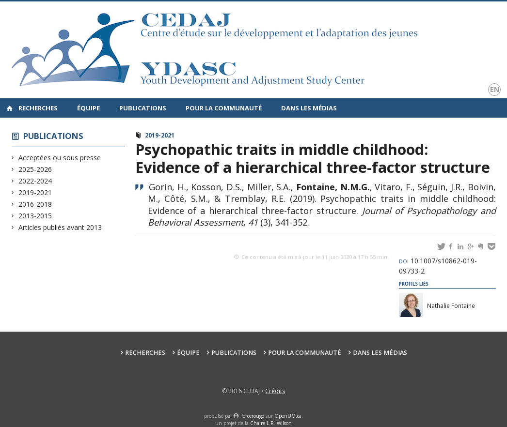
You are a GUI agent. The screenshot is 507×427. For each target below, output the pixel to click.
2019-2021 (35, 192)
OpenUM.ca (287, 415)
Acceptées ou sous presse (60, 157)
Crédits (275, 391)
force (252, 415)
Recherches (38, 108)
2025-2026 (35, 169)
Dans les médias (309, 108)
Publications (142, 108)
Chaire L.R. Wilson (271, 423)
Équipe (88, 108)
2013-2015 (35, 215)
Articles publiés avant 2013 (60, 227)
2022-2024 (35, 180)
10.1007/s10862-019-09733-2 (438, 265)
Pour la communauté (224, 108)
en (494, 89)
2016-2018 (35, 204)
